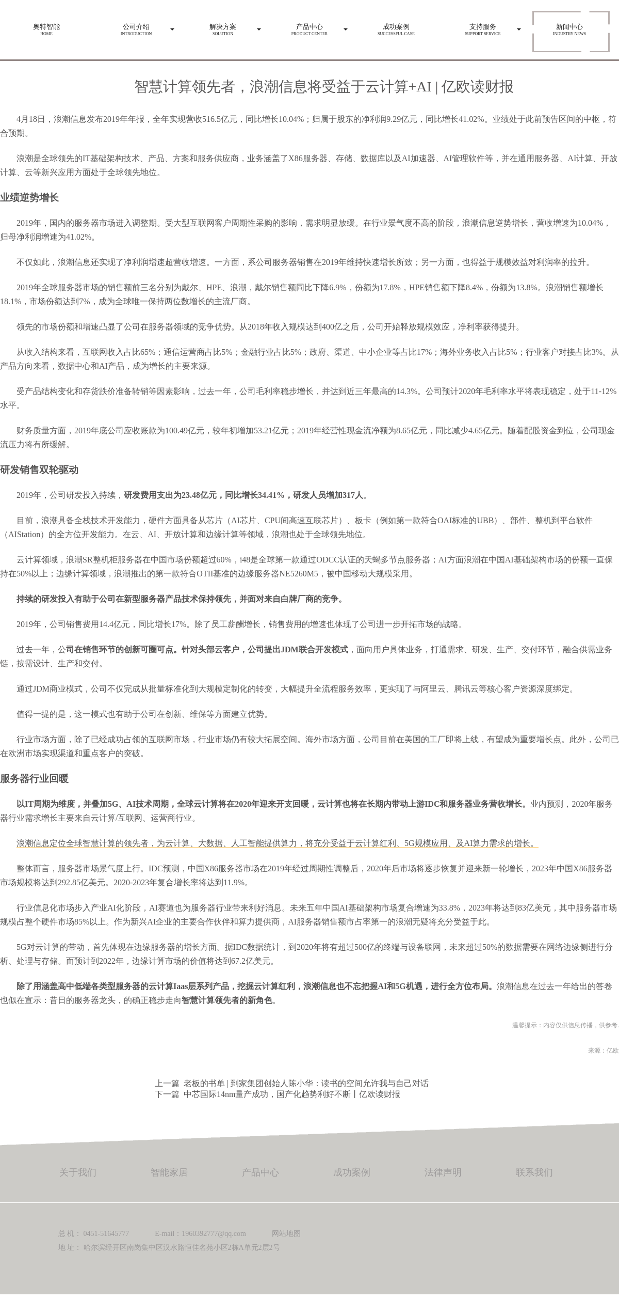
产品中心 (260, 1172)
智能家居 (169, 1172)
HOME (46, 27)
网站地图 (286, 1233)
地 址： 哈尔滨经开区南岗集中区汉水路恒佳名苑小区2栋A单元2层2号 (169, 1247)
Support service (483, 27)
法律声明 (443, 1172)
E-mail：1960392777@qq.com (200, 1233)
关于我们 (77, 1172)
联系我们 (534, 1172)
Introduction (136, 27)
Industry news (569, 27)
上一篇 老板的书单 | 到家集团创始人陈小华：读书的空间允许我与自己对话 (292, 1083)
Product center (309, 27)
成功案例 (351, 1172)
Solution (223, 27)
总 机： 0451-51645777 (93, 1233)
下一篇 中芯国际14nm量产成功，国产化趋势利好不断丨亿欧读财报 (277, 1094)
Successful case (396, 27)
